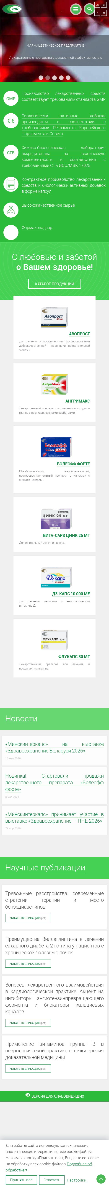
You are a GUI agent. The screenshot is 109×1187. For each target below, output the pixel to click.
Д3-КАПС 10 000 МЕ (71, 593)
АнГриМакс (77, 401)
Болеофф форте (73, 464)
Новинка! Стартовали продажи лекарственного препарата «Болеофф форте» (54, 782)
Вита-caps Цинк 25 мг (66, 535)
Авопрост (79, 333)
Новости (21, 718)
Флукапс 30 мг (74, 656)
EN (97, 4)
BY (104, 4)
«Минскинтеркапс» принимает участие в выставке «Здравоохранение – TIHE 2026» (54, 817)
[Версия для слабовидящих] (54, 1096)
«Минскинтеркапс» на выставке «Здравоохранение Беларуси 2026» (54, 747)
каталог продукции (54, 283)
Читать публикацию (28, 918)
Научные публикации (45, 867)
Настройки (76, 1180)
